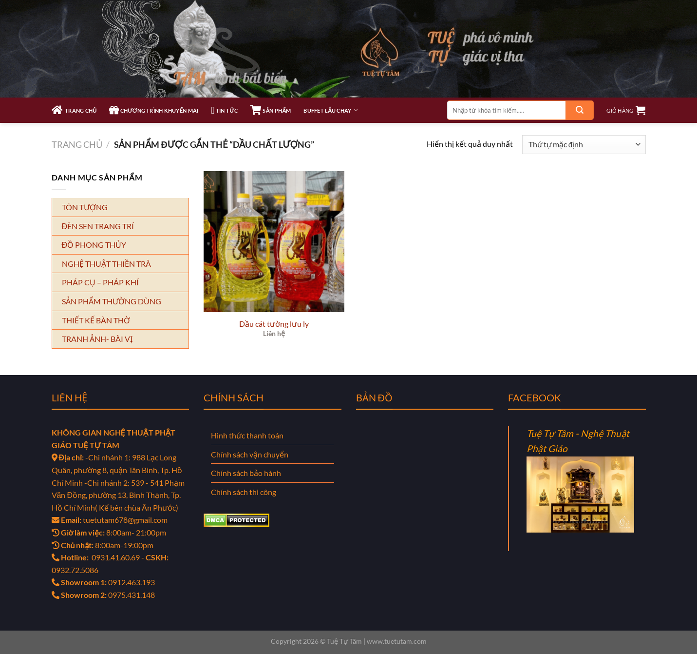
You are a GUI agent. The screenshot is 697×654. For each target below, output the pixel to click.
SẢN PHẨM (270, 110)
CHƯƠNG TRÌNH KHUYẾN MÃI (153, 110)
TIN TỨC (224, 110)
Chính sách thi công (243, 491)
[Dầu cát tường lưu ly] (274, 242)
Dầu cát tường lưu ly (274, 323)
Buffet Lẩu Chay (330, 110)
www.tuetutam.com (397, 641)
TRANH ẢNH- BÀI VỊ (97, 338)
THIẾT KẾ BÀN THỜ (96, 320)
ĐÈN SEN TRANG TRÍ (98, 226)
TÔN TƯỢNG (85, 207)
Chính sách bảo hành (246, 472)
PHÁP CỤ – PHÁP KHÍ (100, 282)
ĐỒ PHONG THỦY (94, 244)
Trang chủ (77, 144)
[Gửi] (579, 110)
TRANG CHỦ (74, 110)
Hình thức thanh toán (247, 435)
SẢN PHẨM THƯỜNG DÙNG (111, 301)
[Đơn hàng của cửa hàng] (583, 144)
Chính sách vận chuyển (249, 454)
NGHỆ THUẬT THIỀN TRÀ (106, 263)
